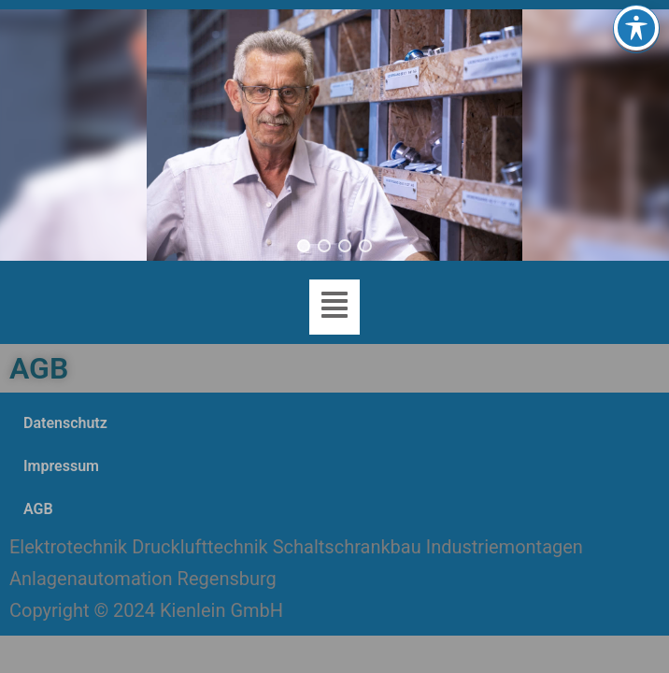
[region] (334, 135)
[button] (303, 245)
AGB (38, 509)
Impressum (61, 466)
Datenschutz (65, 423)
